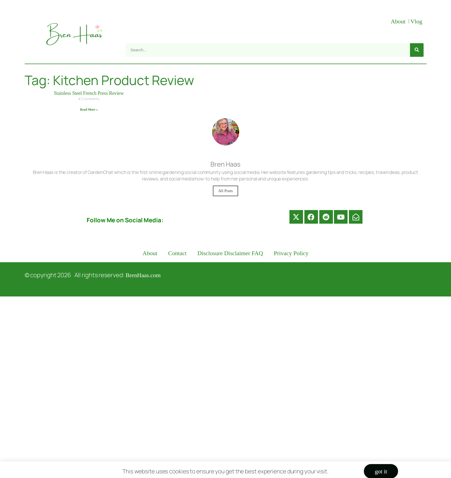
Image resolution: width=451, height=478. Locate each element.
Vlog (417, 21)
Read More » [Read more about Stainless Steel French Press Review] (89, 109)
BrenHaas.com (143, 275)
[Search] (417, 50)
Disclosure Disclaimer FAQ (230, 253)
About (399, 21)
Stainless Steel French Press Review (89, 93)
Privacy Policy (291, 253)
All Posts (225, 191)
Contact (177, 253)
